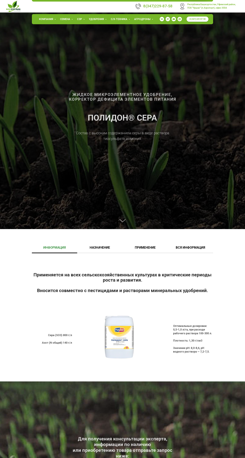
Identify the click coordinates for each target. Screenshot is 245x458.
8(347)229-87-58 (157, 6)
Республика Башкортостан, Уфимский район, (211, 4)
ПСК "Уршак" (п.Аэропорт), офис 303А (207, 8)
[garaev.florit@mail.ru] (174, 19)
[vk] (162, 19)
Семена (65, 19)
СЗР (80, 19)
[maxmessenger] (180, 19)
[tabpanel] (122, 322)
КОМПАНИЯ (46, 19)
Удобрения (97, 19)
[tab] (54, 249)
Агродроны (142, 19)
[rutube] (168, 19)
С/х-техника (119, 19)
